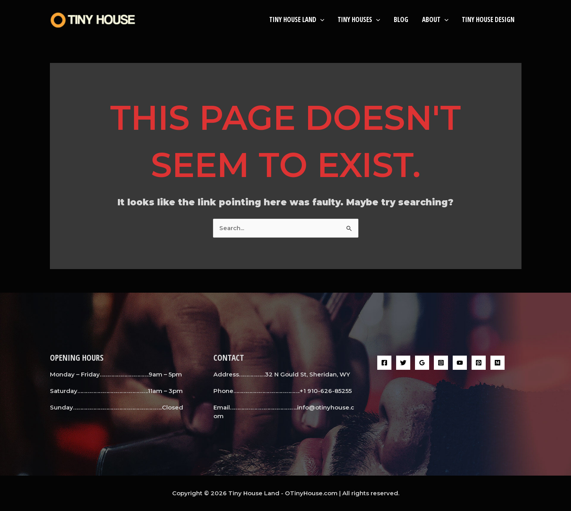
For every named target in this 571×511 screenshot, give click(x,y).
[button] (321, 19)
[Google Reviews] (422, 363)
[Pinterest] (479, 363)
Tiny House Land (297, 19)
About (435, 19)
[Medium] (497, 363)
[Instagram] (441, 363)
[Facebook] (384, 363)
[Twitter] (403, 363)
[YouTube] (460, 363)
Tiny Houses (359, 19)
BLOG (401, 19)
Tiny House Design (488, 19)
